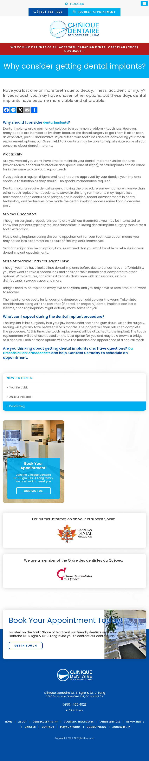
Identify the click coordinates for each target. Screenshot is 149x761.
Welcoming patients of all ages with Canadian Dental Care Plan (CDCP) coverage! (74, 49)
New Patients (135, 721)
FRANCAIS (74, 4)
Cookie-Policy (96, 727)
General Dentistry (45, 721)
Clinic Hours (76, 710)
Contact (48, 727)
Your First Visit (18, 387)
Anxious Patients (20, 397)
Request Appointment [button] (96, 12)
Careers (30, 727)
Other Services (110, 721)
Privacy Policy (70, 727)
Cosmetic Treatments (79, 721)
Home (8, 721)
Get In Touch (25, 646)
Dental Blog (17, 406)
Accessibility (121, 727)
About (22, 721)
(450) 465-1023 (50, 12)
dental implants (57, 122)
